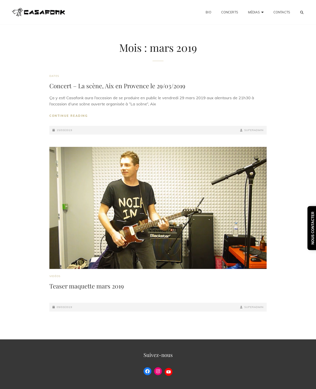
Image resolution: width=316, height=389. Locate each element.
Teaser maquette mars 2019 (86, 286)
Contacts (281, 12)
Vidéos (54, 276)
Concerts (229, 12)
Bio (208, 12)
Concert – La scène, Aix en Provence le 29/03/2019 (117, 86)
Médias (254, 12)
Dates (54, 75)
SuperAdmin (254, 130)
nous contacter (313, 228)
